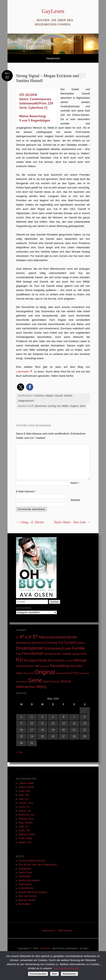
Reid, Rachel (25, 822)
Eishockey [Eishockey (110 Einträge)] (53, 648)
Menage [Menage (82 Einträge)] (80, 660)
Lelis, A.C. (23, 799)
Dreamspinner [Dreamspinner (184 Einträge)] (30, 648)
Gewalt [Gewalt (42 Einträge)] (66, 653)
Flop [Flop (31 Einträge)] (18, 654)
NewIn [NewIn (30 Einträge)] (19, 673)
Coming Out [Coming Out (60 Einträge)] (54, 642)
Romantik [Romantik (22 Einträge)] (84, 673)
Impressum (48, 930)
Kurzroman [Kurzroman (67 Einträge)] (56, 660)
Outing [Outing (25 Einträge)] (59, 673)
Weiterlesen (69, 973)
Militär (65, 406)
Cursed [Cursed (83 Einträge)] (69, 643)
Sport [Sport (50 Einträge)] (46, 681)
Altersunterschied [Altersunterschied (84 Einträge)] (52, 637)
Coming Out (54, 406)
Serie (82, 406)
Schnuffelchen (26, 888)
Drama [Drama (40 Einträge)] (80, 642)
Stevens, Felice (26, 834)
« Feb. (19, 752)
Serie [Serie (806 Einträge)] (35, 680)
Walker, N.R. (25, 842)
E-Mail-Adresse (26, 491)
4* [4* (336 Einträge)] (21, 636)
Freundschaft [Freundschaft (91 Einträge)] (32, 654)
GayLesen (53, 11)
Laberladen (22, 371)
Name (75, 482)
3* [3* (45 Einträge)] (17, 637)
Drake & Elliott (26, 787)
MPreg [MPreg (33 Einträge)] (39, 666)
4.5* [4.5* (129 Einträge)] (28, 637)
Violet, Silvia (25, 838)
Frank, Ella (24, 791)
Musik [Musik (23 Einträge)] (46, 666)
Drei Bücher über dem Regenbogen (37, 864)
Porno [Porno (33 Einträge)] (66, 673)
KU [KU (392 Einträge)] (19, 659)
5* (32, 406)
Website (75, 499)
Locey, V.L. (24, 806)
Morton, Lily (24, 810)
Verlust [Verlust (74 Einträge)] (65, 681)
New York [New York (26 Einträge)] (29, 673)
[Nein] (101, 966)
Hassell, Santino (63, 395)
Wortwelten (24, 904)
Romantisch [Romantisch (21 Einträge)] (21, 681)
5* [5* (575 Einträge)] (35, 636)
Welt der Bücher (27, 900)
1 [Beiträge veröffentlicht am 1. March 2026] (84, 710)
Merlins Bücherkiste (29, 880)
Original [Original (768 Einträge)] (45, 672)
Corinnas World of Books (31, 860)
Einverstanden (38, 973)
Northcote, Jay (26, 814)
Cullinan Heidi (25, 783)
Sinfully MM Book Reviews (32, 892)
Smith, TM (23, 830)
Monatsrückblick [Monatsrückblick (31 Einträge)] (25, 666)
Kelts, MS (23, 795)
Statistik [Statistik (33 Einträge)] (55, 681)
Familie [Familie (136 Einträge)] (78, 648)
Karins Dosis (25, 872)
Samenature (25, 884)
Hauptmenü (53, 58)
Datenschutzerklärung (65, 968)
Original (74, 406)
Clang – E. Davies (30, 522)
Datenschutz (65, 930)
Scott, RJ (23, 826)
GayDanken (24, 868)
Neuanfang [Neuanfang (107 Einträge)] (59, 666)
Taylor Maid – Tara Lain (72, 522)
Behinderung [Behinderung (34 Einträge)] (23, 642)
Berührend (40, 406)
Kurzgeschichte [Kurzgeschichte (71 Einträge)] (35, 660)
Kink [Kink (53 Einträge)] (84, 653)
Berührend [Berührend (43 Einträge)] (38, 642)
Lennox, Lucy (25, 803)
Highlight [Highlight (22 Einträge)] (75, 654)
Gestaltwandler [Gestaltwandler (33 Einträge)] (52, 653)
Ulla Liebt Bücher (27, 896)
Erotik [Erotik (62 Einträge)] (67, 648)
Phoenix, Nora (26, 818)
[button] (20, 387)
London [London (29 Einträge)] (69, 660)
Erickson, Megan (44, 395)
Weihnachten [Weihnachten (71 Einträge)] (26, 687)
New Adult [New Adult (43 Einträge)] (76, 666)
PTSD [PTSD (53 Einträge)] (75, 673)
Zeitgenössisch (26, 400)
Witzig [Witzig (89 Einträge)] (41, 687)
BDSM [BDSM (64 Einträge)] (72, 637)
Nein (54, 973)
